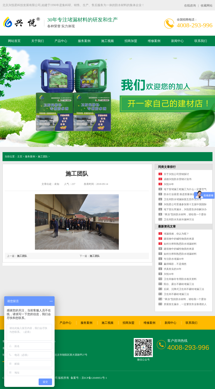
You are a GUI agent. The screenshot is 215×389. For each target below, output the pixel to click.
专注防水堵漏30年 (174, 258)
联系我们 (200, 41)
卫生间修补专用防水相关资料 (180, 279)
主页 (19, 156)
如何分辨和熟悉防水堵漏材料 (180, 243)
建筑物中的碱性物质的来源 (179, 238)
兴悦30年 (169, 184)
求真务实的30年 (172, 269)
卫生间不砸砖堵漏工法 (176, 294)
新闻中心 (177, 41)
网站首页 (14, 41)
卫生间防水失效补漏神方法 (179, 219)
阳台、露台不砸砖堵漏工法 (179, 284)
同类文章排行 (167, 166)
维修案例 (154, 41)
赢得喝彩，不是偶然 (175, 263)
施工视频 (107, 41)
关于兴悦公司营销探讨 (176, 174)
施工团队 (43, 156)
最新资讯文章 (167, 226)
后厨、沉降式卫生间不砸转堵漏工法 (184, 289)
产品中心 (61, 41)
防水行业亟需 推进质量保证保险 (182, 194)
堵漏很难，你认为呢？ (176, 233)
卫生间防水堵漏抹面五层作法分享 (183, 199)
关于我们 (37, 41)
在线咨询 (190, 5)
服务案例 (84, 41)
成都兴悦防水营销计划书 (177, 179)
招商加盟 (131, 41)
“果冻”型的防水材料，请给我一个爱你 (185, 214)
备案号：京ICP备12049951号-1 (89, 377)
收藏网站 (206, 5)
